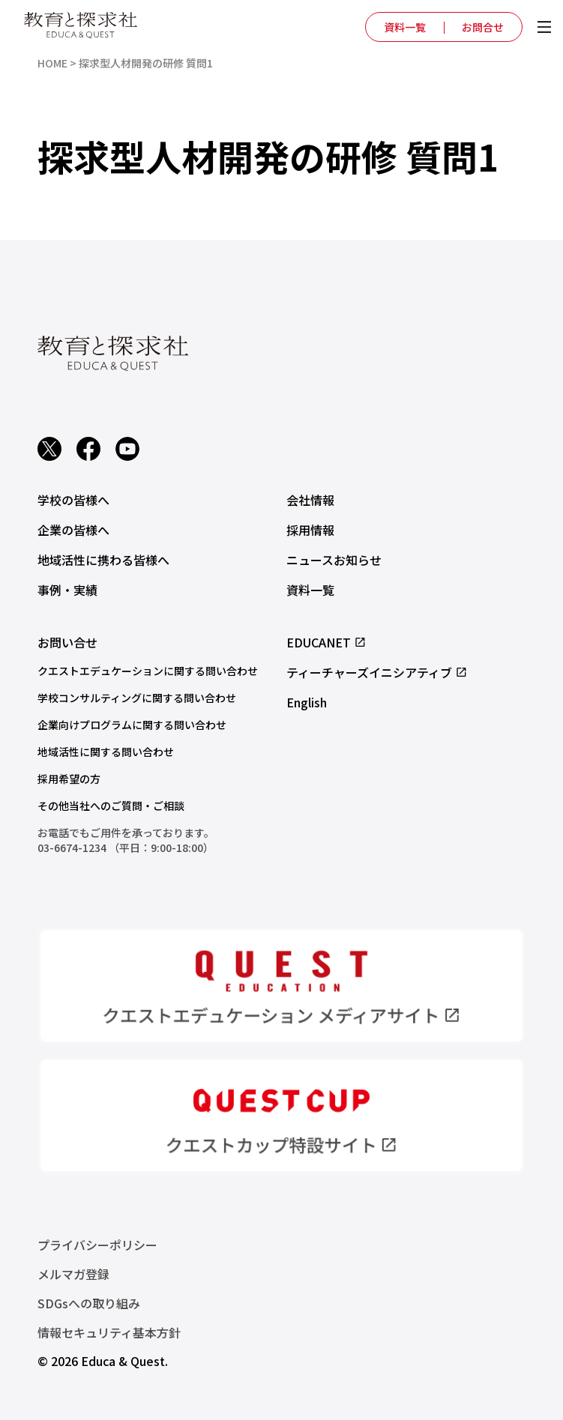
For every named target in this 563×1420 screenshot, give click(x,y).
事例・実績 (67, 590)
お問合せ (483, 26)
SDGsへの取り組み (88, 1303)
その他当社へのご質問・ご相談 (110, 805)
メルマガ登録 (73, 1274)
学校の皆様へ (73, 500)
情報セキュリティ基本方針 (109, 1332)
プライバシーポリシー (97, 1245)
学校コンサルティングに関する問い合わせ (136, 697)
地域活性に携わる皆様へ (103, 560)
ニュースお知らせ (334, 560)
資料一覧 (405, 26)
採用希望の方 (68, 778)
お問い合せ (67, 642)
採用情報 (310, 530)
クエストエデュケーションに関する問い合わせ (147, 670)
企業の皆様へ (73, 530)
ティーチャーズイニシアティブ (377, 672)
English (306, 702)
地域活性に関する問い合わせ (105, 751)
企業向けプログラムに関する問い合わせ (131, 724)
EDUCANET (326, 642)
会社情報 (310, 500)
